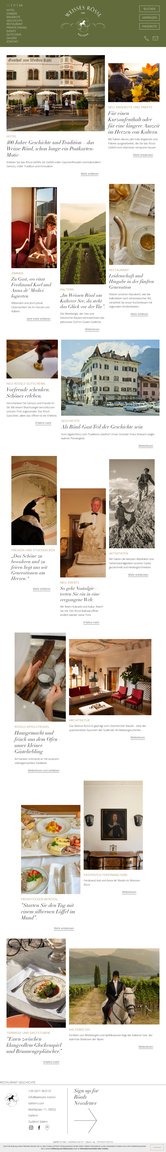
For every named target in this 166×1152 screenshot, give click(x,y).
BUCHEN (149, 9)
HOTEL (10, 10)
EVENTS (11, 31)
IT (14, 5)
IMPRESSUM (59, 1142)
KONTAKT (12, 41)
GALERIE (11, 38)
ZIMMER (11, 13)
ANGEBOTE (13, 17)
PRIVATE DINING (16, 27)
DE (8, 5)
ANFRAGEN (149, 17)
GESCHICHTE (14, 20)
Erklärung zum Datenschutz (62, 1149)
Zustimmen (157, 1147)
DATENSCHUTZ (76, 1142)
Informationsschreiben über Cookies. (94, 1149)
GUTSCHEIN (13, 34)
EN (21, 5)
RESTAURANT (14, 24)
